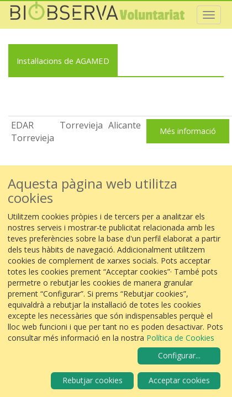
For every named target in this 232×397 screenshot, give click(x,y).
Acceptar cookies (179, 380)
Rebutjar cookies (92, 380)
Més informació (188, 131)
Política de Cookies (180, 337)
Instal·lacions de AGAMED (63, 60)
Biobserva (102, 15)
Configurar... (179, 355)
